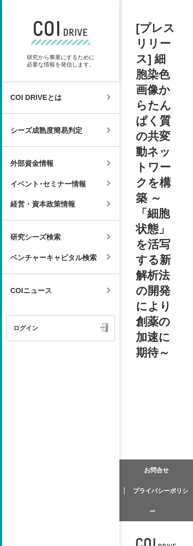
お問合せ (156, 470)
